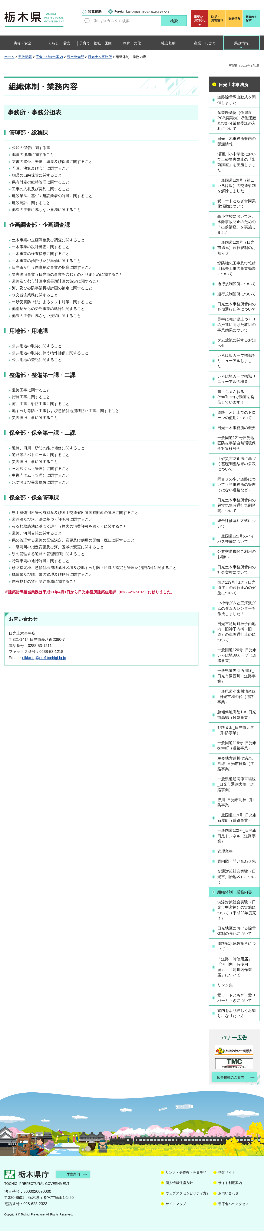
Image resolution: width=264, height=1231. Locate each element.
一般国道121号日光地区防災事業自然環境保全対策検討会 (236, 443)
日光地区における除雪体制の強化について (236, 931)
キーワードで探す (87, 21)
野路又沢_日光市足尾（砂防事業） (235, 730)
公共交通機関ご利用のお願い (236, 554)
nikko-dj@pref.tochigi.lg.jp (44, 658)
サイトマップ (176, 1204)
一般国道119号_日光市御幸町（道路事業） (237, 745)
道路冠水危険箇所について (236, 946)
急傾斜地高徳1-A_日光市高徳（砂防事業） (236, 714)
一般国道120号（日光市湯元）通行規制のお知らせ (236, 247)
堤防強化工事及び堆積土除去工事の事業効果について (236, 268)
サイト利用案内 (230, 1183)
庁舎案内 (73, 1174)
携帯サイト (226, 1172)
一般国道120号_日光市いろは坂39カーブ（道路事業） (237, 655)
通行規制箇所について (236, 284)
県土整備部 (75, 57)
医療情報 (234, 18)
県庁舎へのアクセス (233, 1204)
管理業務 (225, 851)
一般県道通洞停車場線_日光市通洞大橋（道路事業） (236, 784)
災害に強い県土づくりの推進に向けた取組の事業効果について (236, 324)
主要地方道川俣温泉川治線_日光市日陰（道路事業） (236, 763)
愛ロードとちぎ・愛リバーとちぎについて (236, 998)
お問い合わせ (228, 1193)
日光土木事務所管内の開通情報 (236, 141)
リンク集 (225, 985)
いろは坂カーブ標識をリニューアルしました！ (236, 360)
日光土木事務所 (100, 57)
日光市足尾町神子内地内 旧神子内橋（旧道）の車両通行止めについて (236, 632)
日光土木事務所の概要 (236, 428)
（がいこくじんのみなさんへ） (142, 11)
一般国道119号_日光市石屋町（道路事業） (237, 818)
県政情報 (25, 57)
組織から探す (252, 18)
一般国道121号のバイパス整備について (235, 539)
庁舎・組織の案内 (49, 57)
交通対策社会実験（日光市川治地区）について (236, 876)
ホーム (9, 57)
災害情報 (217, 18)
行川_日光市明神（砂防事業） (235, 802)
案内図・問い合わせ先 (236, 861)
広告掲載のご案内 (230, 1077)
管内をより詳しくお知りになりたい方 (236, 1013)
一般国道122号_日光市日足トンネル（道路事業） (237, 835)
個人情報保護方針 (179, 1183)
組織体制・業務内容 (234, 892)
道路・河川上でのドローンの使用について (236, 415)
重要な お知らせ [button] (200, 18)
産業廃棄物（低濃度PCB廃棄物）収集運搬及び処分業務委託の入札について (236, 121)
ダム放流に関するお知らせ (236, 343)
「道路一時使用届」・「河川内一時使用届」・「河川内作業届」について (236, 967)
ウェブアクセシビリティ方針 (188, 1193)
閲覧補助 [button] (95, 11)
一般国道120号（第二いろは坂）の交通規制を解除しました (236, 185)
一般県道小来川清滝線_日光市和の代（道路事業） (236, 696)
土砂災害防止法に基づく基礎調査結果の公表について (236, 463)
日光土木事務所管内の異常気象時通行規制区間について (236, 505)
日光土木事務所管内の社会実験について (236, 569)
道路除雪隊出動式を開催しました (236, 100)
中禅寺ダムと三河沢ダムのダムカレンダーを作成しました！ (236, 608)
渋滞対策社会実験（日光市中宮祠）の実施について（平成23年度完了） (236, 910)
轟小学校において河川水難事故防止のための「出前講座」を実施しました (236, 224)
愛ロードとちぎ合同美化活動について (236, 203)
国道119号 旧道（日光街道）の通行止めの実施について (236, 587)
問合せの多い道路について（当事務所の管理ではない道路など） (236, 484)
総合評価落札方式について (236, 523)
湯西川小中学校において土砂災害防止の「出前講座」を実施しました (236, 162)
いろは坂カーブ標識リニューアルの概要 (236, 379)
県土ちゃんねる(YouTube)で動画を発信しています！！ (235, 396)
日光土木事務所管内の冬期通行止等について (236, 306)
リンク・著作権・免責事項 (186, 1172)
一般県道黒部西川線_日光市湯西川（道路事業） (236, 675)
